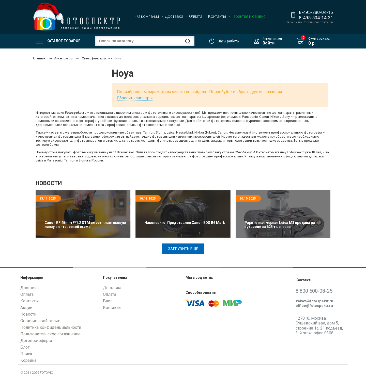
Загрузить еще (183, 249)
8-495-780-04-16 (316, 12)
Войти (268, 43)
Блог (24, 347)
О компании (148, 16)
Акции (26, 307)
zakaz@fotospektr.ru (314, 301)
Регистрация (272, 39)
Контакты (217, 16)
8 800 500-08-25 (314, 291)
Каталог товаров (58, 41)
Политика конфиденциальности (50, 327)
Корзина (28, 360)
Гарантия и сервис (249, 16)
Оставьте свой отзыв (40, 320)
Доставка (174, 16)
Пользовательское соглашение (50, 334)
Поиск (26, 353)
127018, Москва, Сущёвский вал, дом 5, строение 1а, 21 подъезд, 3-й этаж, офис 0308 (319, 325)
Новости (28, 314)
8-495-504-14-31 (316, 17)
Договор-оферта (36, 340)
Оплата (195, 16)
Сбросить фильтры (135, 97)
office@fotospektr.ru (314, 305)
